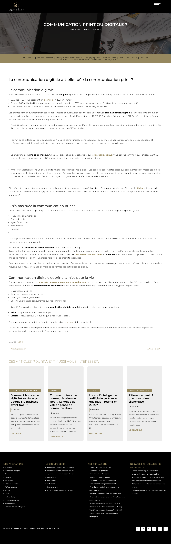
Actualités (28, 58)
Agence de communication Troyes (60, 471)
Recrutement (52, 487)
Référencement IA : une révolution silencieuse (142, 398)
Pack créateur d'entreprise (15, 507)
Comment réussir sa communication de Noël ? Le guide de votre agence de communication (63, 401)
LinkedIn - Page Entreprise (99, 474)
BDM (20, 342)
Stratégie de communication (69, 58)
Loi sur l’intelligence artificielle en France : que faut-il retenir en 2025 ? (103, 400)
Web (121, 58)
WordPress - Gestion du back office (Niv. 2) (105, 507)
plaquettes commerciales (88, 254)
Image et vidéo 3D (12, 500)
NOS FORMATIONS (97, 464)
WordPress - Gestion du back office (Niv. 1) (105, 503)
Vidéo (7, 494)
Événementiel (10, 503)
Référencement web (80, 59)
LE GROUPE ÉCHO (55, 464)
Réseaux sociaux (11, 484)
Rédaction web (61, 59)
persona (69, 322)
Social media (131, 58)
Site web (8, 477)
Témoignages (110, 59)
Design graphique (92, 58)
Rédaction (9, 480)
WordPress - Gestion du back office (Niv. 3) (105, 510)
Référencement (11, 487)
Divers (54, 391)
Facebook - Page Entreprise (100, 467)
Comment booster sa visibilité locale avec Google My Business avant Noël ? (25, 400)
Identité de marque (12, 471)
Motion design (10, 497)
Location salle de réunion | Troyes (60, 490)
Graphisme (9, 474)
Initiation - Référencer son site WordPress (105, 494)
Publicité (144, 58)
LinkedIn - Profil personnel (99, 477)
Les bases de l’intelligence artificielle (103, 484)
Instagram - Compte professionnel (102, 480)
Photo (7, 490)
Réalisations (51, 477)
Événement (97, 59)
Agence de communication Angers (60, 467)
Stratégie (8, 467)
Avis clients (51, 480)
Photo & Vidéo (109, 58)
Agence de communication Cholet (60, 474)
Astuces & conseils (92, 29)
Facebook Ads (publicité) (98, 471)
